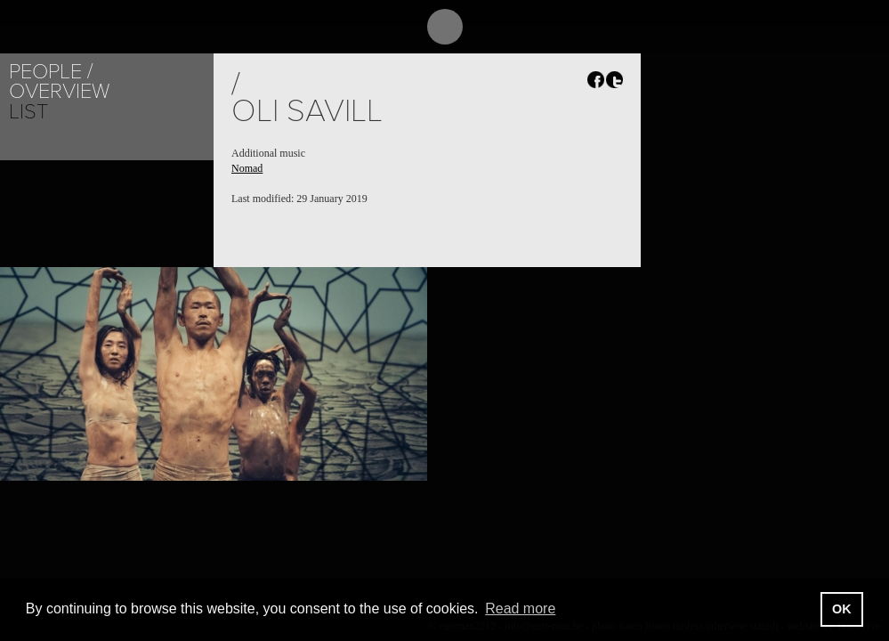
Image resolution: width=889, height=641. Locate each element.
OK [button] (842, 609)
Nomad (247, 168)
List (28, 112)
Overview (59, 91)
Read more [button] (520, 608)
